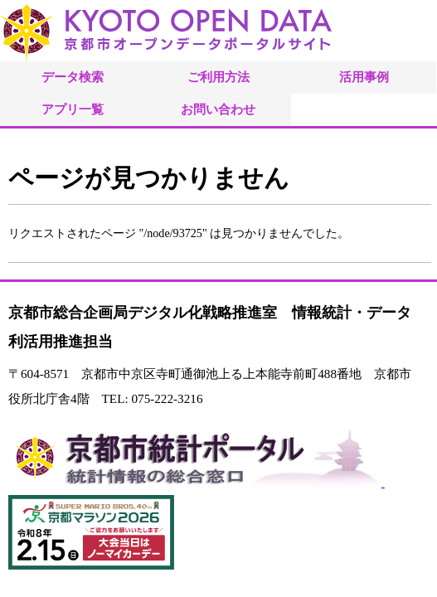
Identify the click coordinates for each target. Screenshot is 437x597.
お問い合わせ (218, 109)
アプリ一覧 (72, 109)
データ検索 (72, 77)
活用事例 (364, 77)
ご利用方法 (218, 77)
